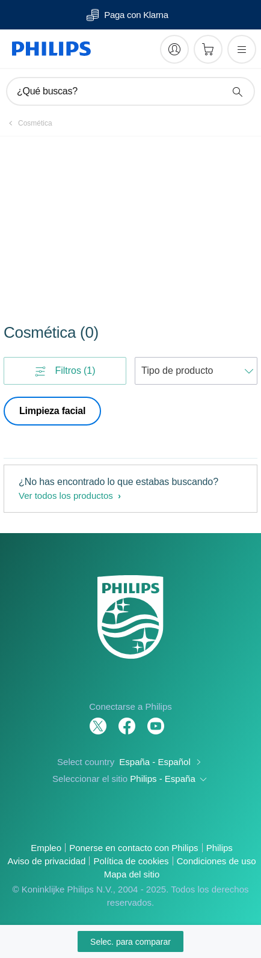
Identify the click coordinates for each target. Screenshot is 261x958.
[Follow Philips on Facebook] (127, 720)
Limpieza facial (52, 411)
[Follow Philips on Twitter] (98, 720)
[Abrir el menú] (241, 49)
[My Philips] (174, 49)
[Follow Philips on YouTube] (155, 720)
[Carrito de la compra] (208, 49)
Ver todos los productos (67, 495)
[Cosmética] (28, 123)
